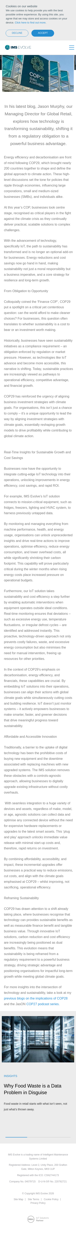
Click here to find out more (30, 22)
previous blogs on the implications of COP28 (35, 998)
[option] (38, 1066)
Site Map (18, 1199)
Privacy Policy (38, 1203)
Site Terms (33, 1199)
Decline (17, 33)
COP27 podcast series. (43, 1004)
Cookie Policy (51, 1199)
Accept (43, 33)
